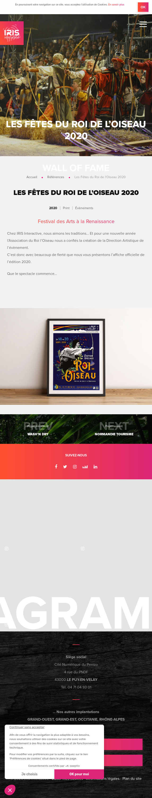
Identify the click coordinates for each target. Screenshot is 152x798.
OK (143, 7)
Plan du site (132, 778)
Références (55, 177)
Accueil (31, 177)
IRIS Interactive (12, 33)
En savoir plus (116, 4)
